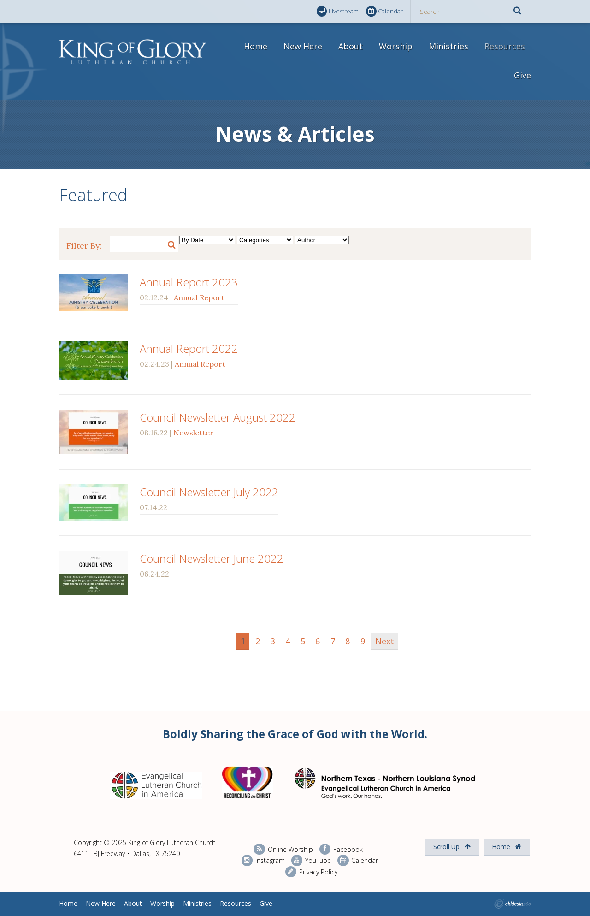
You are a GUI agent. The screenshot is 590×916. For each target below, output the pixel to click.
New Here (302, 46)
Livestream (338, 11)
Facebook (341, 849)
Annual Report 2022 (189, 348)
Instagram (263, 860)
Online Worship (283, 849)
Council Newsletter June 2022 (211, 558)
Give (522, 75)
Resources (504, 46)
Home (255, 46)
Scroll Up (452, 846)
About (350, 46)
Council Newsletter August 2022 (217, 417)
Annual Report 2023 (189, 282)
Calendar (384, 11)
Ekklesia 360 (512, 904)
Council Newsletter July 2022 (209, 492)
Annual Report (199, 297)
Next (384, 641)
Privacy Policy (311, 872)
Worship (396, 46)
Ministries (448, 46)
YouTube (311, 860)
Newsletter (193, 432)
